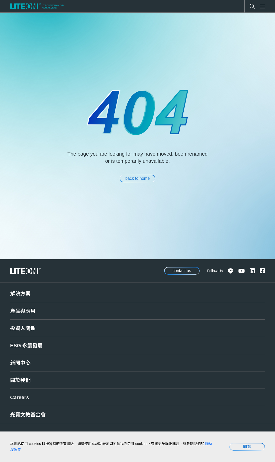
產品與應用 (23, 311)
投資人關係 (23, 328)
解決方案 (20, 293)
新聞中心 (20, 363)
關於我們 (20, 380)
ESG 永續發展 (26, 345)
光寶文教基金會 (28, 415)
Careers (19, 397)
